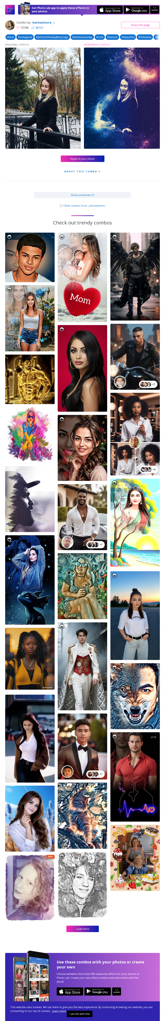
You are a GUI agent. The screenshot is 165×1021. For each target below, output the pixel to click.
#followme (144, 37)
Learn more (59, 1011)
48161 (38, 28)
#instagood (25, 37)
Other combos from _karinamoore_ (82, 205)
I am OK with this (79, 1014)
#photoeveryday (82, 37)
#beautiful (127, 37)
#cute (99, 37)
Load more (82, 929)
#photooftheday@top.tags (52, 37)
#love (10, 37)
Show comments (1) (82, 195)
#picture (112, 37)
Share (140, 25)
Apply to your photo (82, 159)
